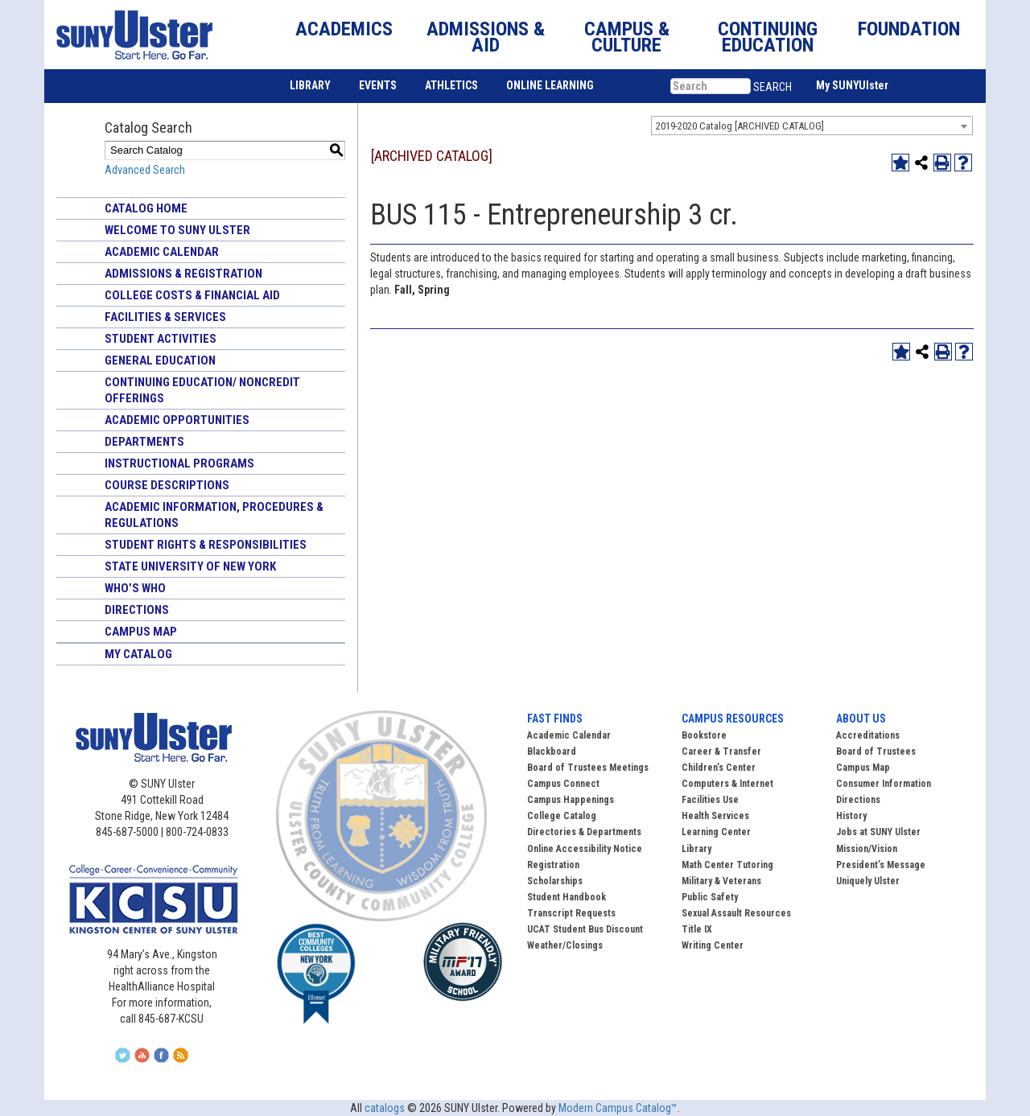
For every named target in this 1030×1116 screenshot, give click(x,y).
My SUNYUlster (852, 85)
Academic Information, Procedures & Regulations (214, 515)
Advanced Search (145, 169)
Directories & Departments (584, 832)
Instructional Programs (179, 463)
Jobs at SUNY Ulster (878, 832)
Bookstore (704, 735)
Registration (553, 865)
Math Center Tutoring (727, 865)
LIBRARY (310, 85)
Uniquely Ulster (868, 881)
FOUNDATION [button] (909, 29)
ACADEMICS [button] (344, 29)
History (851, 816)
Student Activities (160, 339)
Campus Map (141, 631)
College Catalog (561, 816)
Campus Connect (563, 783)
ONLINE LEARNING (550, 85)
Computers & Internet (727, 783)
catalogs (385, 1108)
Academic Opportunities (177, 420)
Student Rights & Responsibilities (206, 544)
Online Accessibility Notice (584, 849)
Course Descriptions (167, 485)
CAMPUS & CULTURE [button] (627, 37)
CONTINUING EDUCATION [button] (768, 37)
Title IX (697, 929)
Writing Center (713, 945)
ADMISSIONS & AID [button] (485, 37)
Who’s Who (135, 588)
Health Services (715, 816)
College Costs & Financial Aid (192, 295)
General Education (160, 360)
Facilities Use (710, 799)
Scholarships (555, 881)
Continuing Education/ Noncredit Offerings (202, 390)
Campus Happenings (570, 799)
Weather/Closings (565, 945)
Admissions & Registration (183, 273)
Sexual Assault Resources (736, 913)
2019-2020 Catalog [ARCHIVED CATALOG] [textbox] (740, 126)
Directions (137, 610)
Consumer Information (883, 783)
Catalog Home (146, 208)
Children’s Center (719, 767)
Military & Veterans (721, 881)
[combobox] (812, 125)
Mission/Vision (866, 849)
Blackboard (551, 751)
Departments (144, 441)
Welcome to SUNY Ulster (177, 230)
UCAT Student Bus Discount (585, 929)
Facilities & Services (165, 317)
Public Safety (710, 897)
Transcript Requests (571, 913)
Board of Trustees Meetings (588, 767)
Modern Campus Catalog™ (618, 1108)
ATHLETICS (451, 85)
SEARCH (772, 86)
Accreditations (868, 735)
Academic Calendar (162, 252)
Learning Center (716, 832)
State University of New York (190, 566)
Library (696, 849)
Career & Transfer (721, 751)
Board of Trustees (876, 751)
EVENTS (378, 85)
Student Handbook (566, 897)
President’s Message (880, 865)
